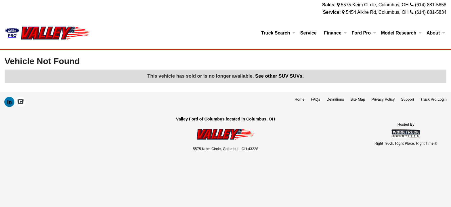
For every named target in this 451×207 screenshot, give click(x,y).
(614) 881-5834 (430, 12)
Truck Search (278, 32)
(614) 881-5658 (430, 4)
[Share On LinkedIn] (9, 102)
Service (308, 32)
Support (407, 99)
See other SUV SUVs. (279, 76)
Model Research (401, 32)
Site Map (357, 99)
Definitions (335, 99)
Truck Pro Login (434, 99)
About (436, 32)
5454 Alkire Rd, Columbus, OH (377, 12)
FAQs (315, 99)
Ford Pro (363, 32)
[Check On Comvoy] (21, 102)
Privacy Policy (383, 99)
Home (300, 99)
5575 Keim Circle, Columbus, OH (375, 4)
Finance (335, 32)
